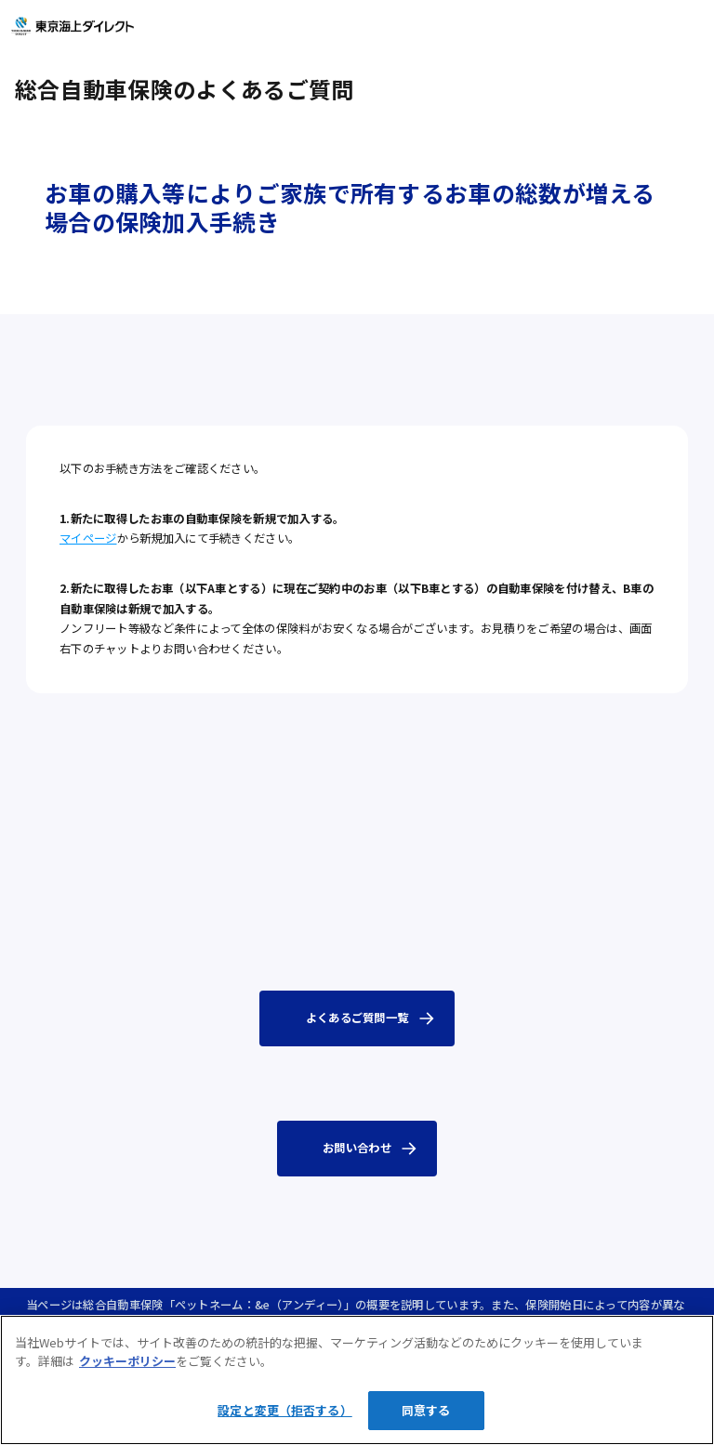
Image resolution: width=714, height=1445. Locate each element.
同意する (426, 1410)
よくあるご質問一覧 (357, 1017)
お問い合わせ (357, 1147)
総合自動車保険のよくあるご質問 (184, 88)
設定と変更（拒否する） (284, 1410)
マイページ (88, 538)
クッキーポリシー (127, 1361)
